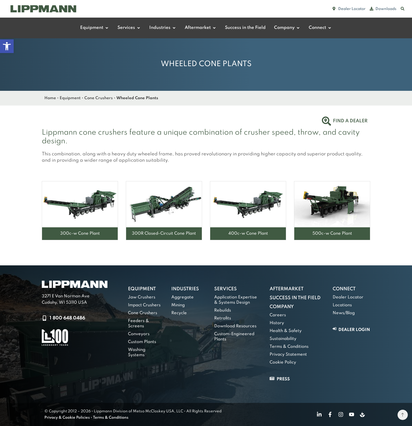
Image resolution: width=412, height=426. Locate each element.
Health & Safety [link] (286, 331)
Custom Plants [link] (142, 342)
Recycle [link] (179, 313)
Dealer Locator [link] (348, 297)
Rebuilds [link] (222, 310)
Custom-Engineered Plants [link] (234, 336)
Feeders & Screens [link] (138, 323)
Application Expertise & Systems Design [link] (235, 300)
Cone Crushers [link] (98, 98)
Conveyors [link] (139, 334)
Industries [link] (185, 289)
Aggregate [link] (182, 297)
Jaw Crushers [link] (141, 297)
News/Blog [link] (344, 313)
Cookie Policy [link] (283, 362)
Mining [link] (178, 305)
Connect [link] (344, 289)
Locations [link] (342, 305)
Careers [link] (278, 315)
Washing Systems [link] (136, 352)
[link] (7, 46)
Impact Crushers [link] (144, 305)
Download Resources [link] (235, 326)
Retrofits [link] (222, 318)
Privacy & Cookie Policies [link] (67, 417)
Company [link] (282, 306)
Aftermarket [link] (286, 289)
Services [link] (225, 289)
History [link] (277, 323)
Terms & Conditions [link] (289, 347)
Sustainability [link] (283, 339)
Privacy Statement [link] (288, 355)
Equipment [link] (70, 98)
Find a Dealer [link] (350, 121)
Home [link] (50, 98)
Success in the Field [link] (295, 298)
